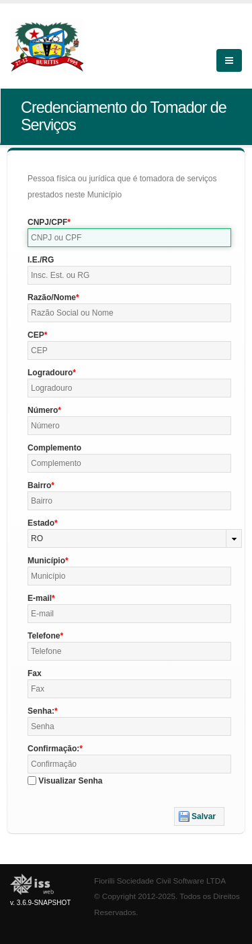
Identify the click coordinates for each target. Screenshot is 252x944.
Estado (41, 523)
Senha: (41, 711)
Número (43, 410)
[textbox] (129, 237)
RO (37, 538)
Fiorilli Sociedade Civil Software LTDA (160, 880)
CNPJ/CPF (47, 222)
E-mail (40, 598)
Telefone (44, 636)
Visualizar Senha (70, 781)
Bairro (39, 485)
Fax (35, 673)
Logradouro (50, 372)
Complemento (54, 448)
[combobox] (135, 538)
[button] (199, 816)
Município (46, 560)
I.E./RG (41, 260)
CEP (36, 335)
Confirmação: (53, 748)
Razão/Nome (52, 297)
